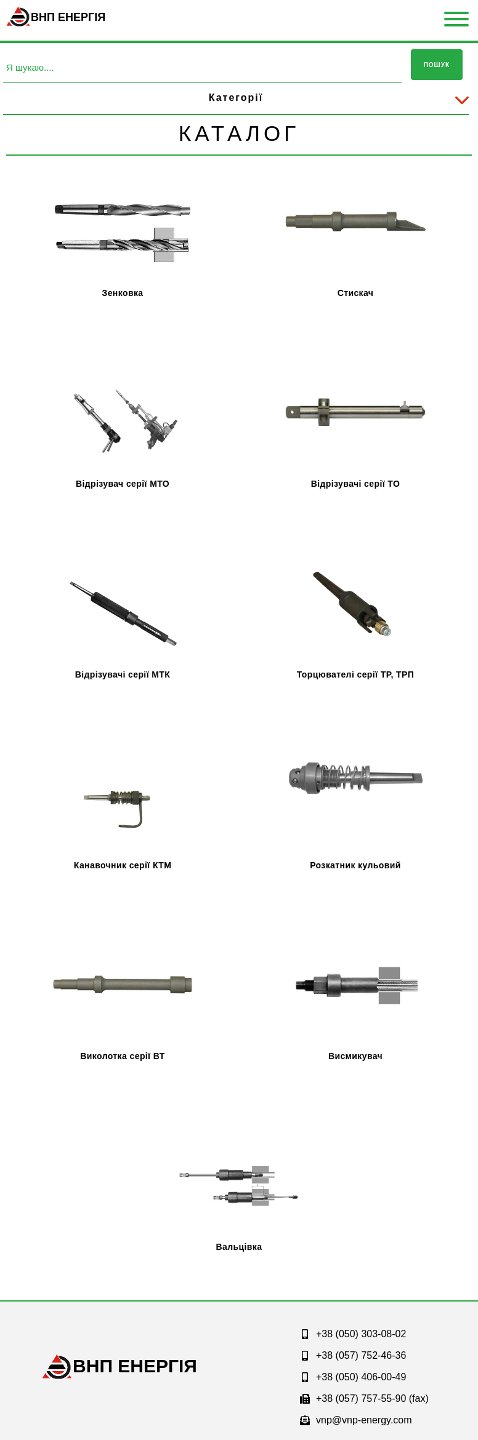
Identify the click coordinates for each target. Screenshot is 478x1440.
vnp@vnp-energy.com (356, 1420)
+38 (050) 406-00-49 (353, 1377)
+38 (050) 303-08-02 (353, 1334)
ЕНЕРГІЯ (135, 1366)
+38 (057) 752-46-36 (353, 1355)
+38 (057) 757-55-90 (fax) (364, 1398)
